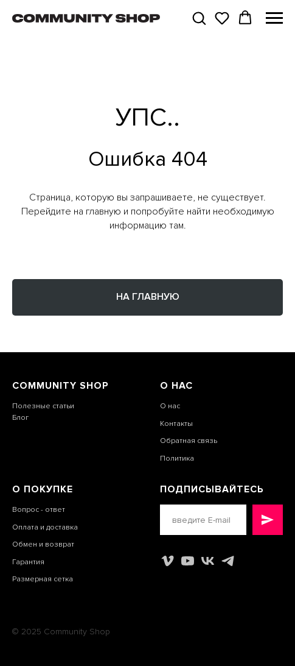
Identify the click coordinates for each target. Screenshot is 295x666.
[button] (199, 17)
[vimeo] (167, 561)
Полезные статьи (43, 406)
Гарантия (28, 562)
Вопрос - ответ (38, 509)
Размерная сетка (42, 579)
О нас (170, 406)
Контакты (176, 423)
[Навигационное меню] (274, 18)
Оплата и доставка (45, 527)
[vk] (207, 561)
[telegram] (227, 561)
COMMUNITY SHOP (60, 386)
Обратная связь (188, 440)
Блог (20, 417)
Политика (177, 458)
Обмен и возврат (43, 544)
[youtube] (187, 561)
